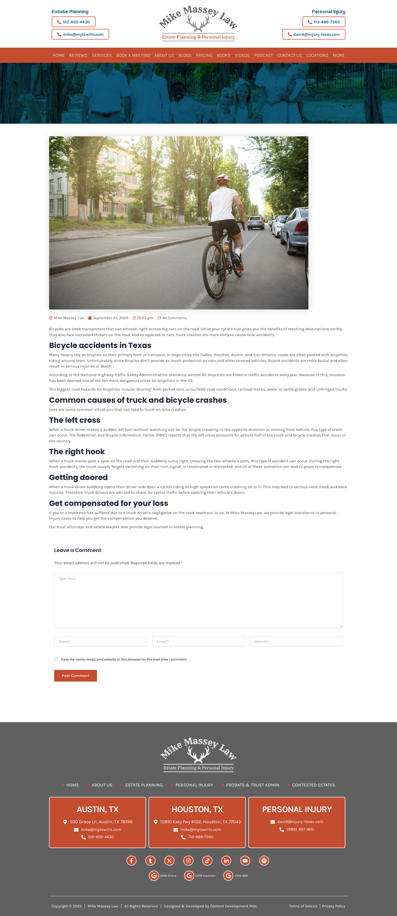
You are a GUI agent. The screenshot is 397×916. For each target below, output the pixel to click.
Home (59, 55)
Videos (242, 55)
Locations (317, 55)
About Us (164, 55)
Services (102, 55)
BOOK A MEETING (133, 55)
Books (224, 55)
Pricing (204, 55)
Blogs (185, 55)
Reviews (78, 55)
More (339, 55)
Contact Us (289, 55)
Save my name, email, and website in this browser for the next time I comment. (124, 659)
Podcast (263, 55)
